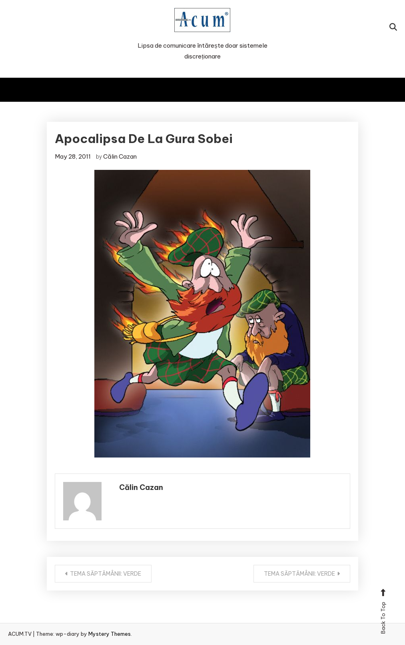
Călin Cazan (120, 156)
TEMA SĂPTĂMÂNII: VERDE (105, 573)
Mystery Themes (109, 634)
